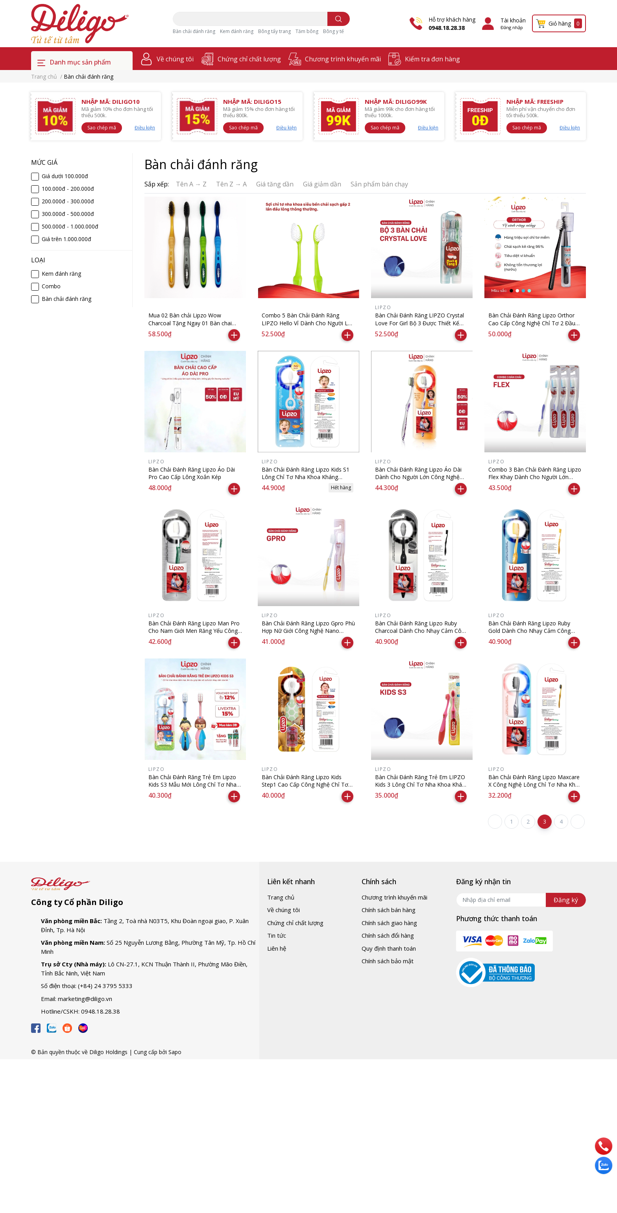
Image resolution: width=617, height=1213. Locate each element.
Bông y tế (333, 31)
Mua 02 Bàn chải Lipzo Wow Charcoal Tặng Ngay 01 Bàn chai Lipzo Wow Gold (190, 323)
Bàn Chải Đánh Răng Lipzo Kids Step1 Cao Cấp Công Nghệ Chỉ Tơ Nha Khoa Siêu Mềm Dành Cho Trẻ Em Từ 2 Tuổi (307, 788)
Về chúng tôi (175, 59)
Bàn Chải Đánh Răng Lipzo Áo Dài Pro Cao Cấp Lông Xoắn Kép (191, 473)
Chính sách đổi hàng (388, 935)
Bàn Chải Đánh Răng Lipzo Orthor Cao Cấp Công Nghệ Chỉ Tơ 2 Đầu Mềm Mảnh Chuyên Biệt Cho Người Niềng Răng (533, 327)
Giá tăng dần (275, 184)
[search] (338, 19)
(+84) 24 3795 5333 (105, 986)
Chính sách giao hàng (389, 923)
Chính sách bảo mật (388, 961)
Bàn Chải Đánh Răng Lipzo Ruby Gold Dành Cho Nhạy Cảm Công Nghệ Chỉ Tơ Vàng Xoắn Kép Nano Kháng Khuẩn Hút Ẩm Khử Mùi (532, 634)
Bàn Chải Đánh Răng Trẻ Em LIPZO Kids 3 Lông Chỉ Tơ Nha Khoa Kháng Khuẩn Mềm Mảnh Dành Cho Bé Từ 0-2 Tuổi (421, 788)
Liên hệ (276, 948)
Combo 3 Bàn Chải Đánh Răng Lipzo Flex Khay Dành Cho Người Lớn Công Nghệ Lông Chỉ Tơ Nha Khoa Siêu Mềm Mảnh (534, 481)
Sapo (174, 1052)
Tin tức (276, 935)
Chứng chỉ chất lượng (249, 59)
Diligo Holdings (108, 1052)
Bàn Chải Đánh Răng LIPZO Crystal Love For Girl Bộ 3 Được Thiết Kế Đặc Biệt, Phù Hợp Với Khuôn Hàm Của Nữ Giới (419, 327)
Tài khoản (513, 20)
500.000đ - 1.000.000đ (70, 226)
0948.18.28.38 (447, 27)
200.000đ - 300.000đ (68, 201)
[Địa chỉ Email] (521, 900)
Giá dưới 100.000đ (65, 176)
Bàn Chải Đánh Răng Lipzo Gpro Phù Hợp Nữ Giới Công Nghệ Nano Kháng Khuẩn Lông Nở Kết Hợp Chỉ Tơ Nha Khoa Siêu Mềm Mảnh (308, 634)
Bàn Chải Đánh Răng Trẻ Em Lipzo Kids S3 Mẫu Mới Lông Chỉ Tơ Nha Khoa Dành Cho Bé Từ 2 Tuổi (192, 784)
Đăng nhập (512, 27)
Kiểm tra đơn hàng (432, 59)
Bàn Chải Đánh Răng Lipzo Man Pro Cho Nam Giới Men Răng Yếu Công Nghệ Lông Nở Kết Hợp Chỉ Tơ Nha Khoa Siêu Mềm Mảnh (194, 634)
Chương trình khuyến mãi (343, 59)
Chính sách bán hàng (389, 910)
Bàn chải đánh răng (194, 31)
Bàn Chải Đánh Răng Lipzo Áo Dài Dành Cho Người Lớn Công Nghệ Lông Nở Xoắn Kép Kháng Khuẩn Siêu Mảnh (418, 481)
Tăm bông (307, 31)
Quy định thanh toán (389, 948)
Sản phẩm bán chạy (379, 184)
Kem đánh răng (236, 31)
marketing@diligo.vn (85, 999)
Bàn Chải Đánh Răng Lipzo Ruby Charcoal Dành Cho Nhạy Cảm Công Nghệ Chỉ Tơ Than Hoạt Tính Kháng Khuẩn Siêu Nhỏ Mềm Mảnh (421, 634)
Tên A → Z (191, 184)
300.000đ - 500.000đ (68, 214)
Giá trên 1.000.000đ (66, 239)
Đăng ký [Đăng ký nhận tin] (566, 900)
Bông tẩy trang (274, 31)
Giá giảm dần (322, 184)
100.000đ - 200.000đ (68, 188)
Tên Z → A (231, 184)
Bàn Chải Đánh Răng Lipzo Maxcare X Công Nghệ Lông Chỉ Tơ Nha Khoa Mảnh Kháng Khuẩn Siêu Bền (535, 784)
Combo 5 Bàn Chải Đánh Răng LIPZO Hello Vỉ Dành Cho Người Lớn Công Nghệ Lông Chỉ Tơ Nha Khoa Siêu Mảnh (308, 327)
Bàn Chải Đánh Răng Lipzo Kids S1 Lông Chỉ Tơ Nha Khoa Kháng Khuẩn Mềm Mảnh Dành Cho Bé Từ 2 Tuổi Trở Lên (307, 481)
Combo (51, 286)
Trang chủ (280, 897)
